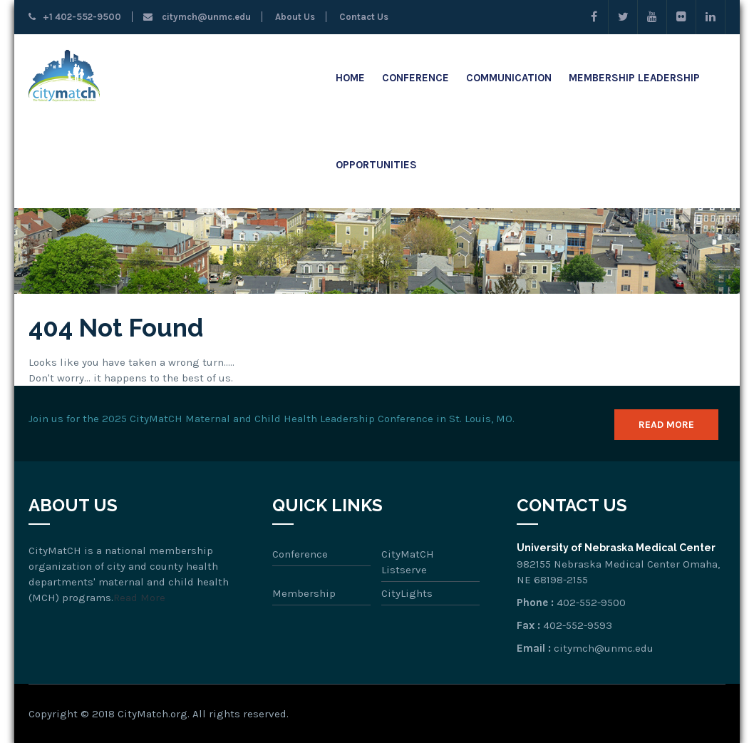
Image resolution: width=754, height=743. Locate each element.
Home (350, 77)
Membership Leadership (634, 77)
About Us (294, 16)
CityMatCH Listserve (407, 562)
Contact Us (362, 16)
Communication (509, 77)
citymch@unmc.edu (197, 16)
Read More (666, 425)
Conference (415, 77)
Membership (304, 593)
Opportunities (376, 164)
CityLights (407, 593)
